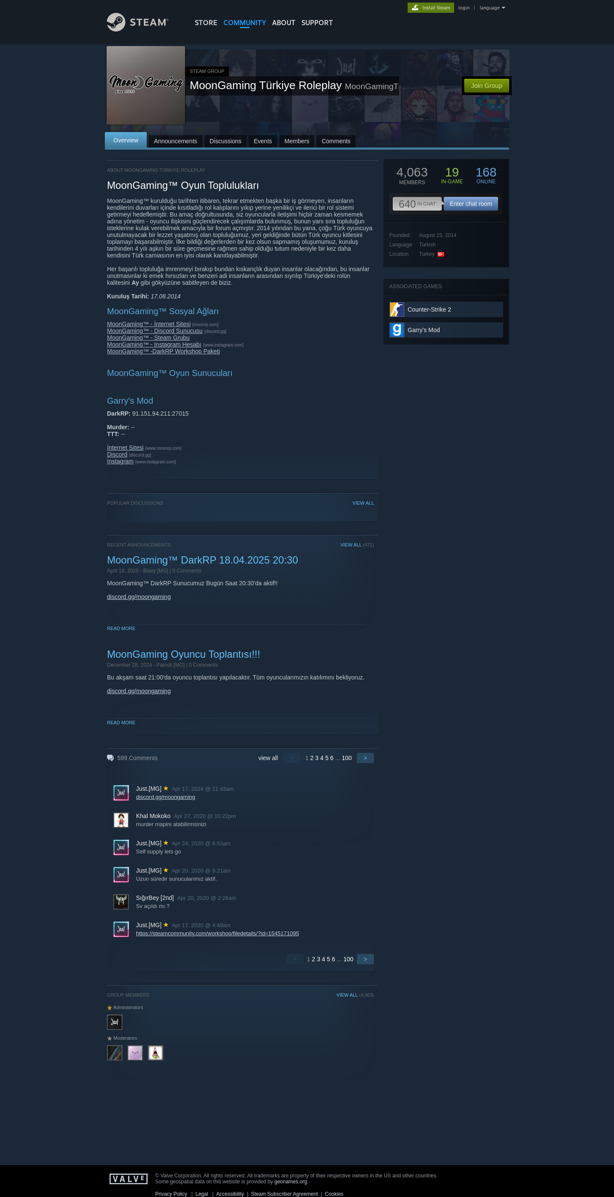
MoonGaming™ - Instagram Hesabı (154, 344)
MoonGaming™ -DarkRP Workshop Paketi (163, 351)
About (283, 22)
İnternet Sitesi (125, 447)
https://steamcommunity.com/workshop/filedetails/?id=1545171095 (217, 933)
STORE (206, 22)
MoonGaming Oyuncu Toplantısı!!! (183, 654)
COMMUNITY (244, 22)
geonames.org (291, 1182)
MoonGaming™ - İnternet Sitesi (149, 324)
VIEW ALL (363, 503)
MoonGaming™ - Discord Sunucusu (155, 330)
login (463, 8)
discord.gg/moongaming (139, 596)
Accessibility (230, 1194)
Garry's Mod (424, 330)
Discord (117, 454)
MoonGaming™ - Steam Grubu (148, 337)
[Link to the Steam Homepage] (144, 29)
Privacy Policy (171, 1194)
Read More (121, 628)
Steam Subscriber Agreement (284, 1194)
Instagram (120, 461)
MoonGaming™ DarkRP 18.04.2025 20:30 (202, 560)
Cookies (334, 1194)
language (490, 8)
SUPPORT (317, 22)
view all (268, 758)
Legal (201, 1194)
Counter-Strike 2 (429, 309)
